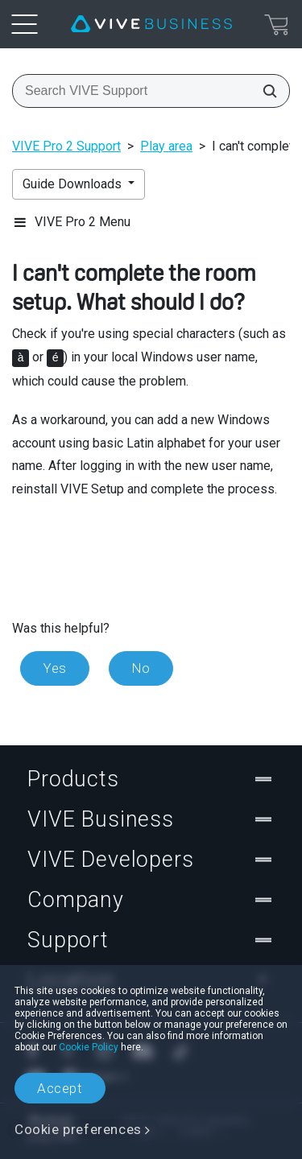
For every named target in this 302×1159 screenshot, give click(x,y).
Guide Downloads (74, 184)
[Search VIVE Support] (265, 91)
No (141, 668)
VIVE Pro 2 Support (66, 146)
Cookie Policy (88, 1047)
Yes (55, 668)
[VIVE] (151, 24)
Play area (166, 146)
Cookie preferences (78, 1129)
